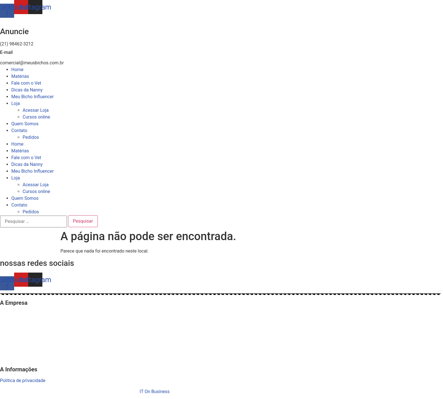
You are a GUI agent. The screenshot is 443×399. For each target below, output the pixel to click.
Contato (19, 130)
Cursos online (36, 117)
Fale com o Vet (26, 83)
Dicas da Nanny (27, 90)
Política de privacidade (22, 380)
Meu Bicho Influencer (32, 96)
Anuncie (14, 31)
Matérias (20, 76)
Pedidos (31, 137)
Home (17, 69)
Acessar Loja (36, 110)
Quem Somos (24, 123)
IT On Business (155, 391)
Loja (15, 103)
